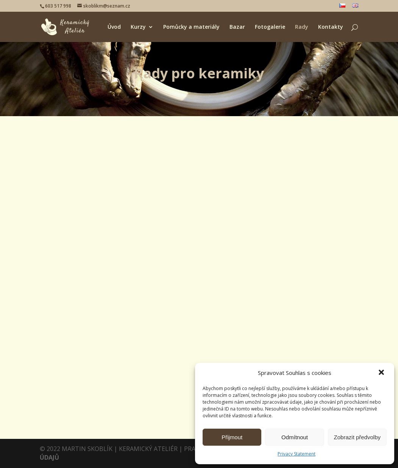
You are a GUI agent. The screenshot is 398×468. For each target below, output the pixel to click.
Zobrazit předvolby (357, 437)
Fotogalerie (270, 27)
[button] (382, 373)
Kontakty (330, 27)
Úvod (114, 27)
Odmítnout (294, 437)
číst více (59, 315)
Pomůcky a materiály (191, 27)
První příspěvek (300, 168)
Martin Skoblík (63, 277)
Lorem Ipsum (184, 237)
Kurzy (138, 27)
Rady (301, 27)
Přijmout (232, 437)
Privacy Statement (296, 454)
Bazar (237, 27)
